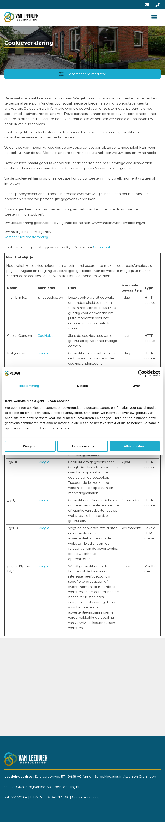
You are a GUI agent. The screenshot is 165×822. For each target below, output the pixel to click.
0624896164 (14, 787)
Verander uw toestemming (26, 237)
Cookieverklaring (85, 797)
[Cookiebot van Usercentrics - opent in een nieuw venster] (141, 373)
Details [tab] (82, 386)
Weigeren (30, 446)
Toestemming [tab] (28, 386)
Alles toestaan (135, 446)
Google (43, 353)
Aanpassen (83, 446)
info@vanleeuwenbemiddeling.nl (52, 787)
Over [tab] (136, 386)
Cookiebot (101, 247)
